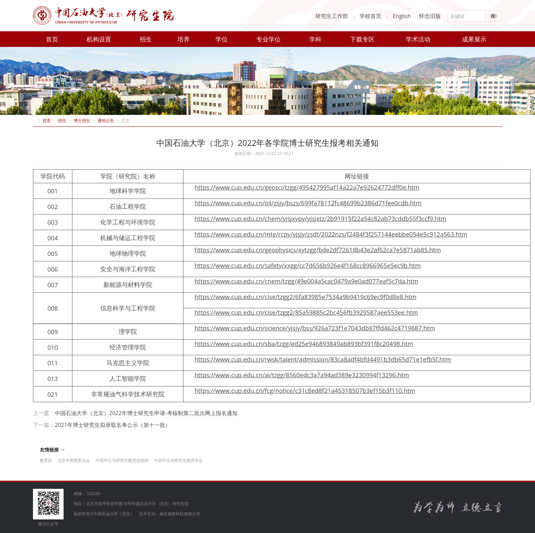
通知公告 (106, 120)
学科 (315, 39)
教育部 (46, 460)
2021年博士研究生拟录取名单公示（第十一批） (113, 425)
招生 (146, 39)
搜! (493, 16)
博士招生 (82, 120)
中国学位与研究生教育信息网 (122, 460)
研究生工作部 (331, 16)
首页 (52, 39)
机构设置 (99, 39)
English (402, 16)
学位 (221, 39)
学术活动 (418, 39)
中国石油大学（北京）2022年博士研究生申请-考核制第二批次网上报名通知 (146, 413)
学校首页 (370, 16)
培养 (183, 39)
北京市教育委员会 (73, 460)
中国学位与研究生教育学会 (178, 460)
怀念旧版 (430, 16)
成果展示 (474, 39)
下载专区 (362, 39)
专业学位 (268, 39)
